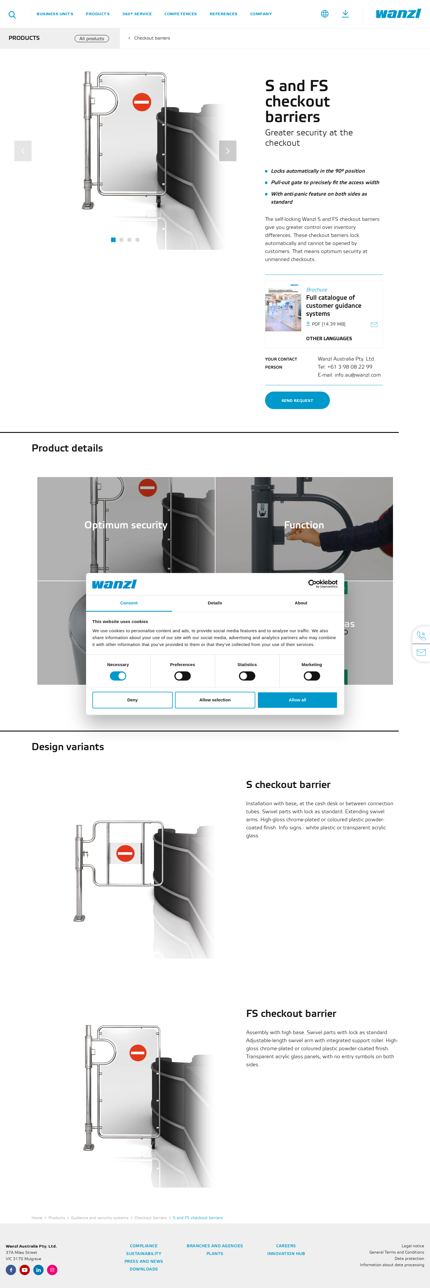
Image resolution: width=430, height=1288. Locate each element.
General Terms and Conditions (396, 1252)
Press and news (143, 1262)
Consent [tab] (129, 602)
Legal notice (413, 1246)
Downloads (144, 1269)
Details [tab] (215, 602)
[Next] (227, 151)
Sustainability (143, 1254)
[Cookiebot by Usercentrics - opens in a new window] (312, 584)
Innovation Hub (286, 1254)
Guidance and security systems (100, 1218)
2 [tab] (121, 240)
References (224, 13)
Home (37, 1218)
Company (261, 13)
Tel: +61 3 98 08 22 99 (345, 367)
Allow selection (215, 699)
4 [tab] (137, 240)
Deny (132, 699)
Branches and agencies (215, 1246)
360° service (137, 13)
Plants (215, 1254)
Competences (180, 13)
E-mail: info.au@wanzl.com (349, 375)
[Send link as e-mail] (374, 325)
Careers (286, 1246)
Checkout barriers (152, 38)
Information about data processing (392, 1265)
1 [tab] (113, 240)
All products (91, 39)
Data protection (409, 1259)
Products (98, 13)
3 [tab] (129, 240)
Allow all (297, 699)
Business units (55, 13)
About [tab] (301, 602)
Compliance (143, 1246)
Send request (297, 400)
